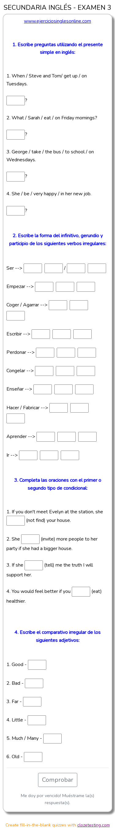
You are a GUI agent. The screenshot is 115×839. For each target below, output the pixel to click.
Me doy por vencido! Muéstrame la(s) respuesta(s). (57, 799)
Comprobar (57, 780)
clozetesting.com (93, 825)
